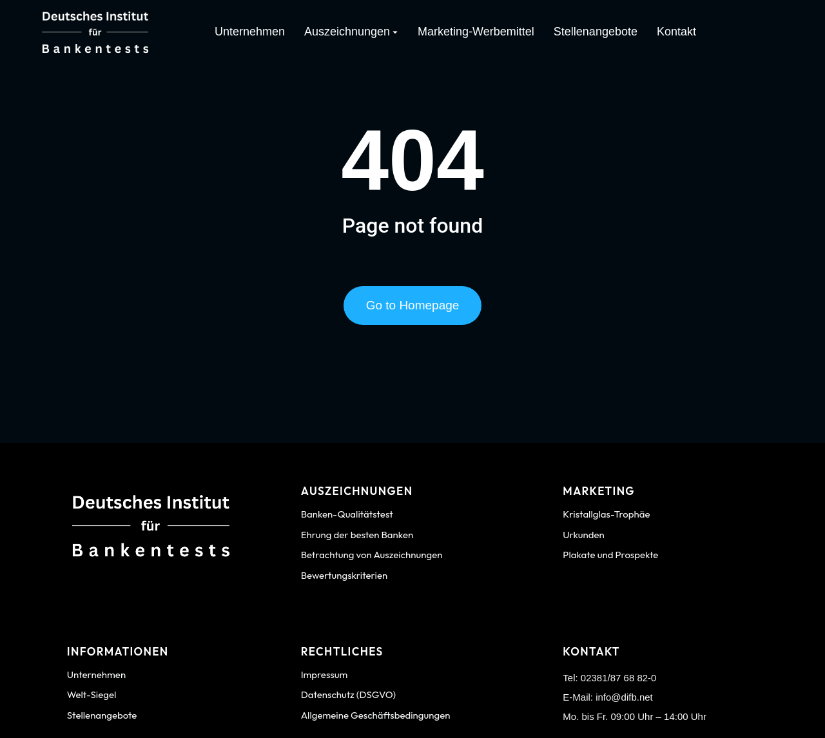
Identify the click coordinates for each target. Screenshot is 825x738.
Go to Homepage (413, 309)
